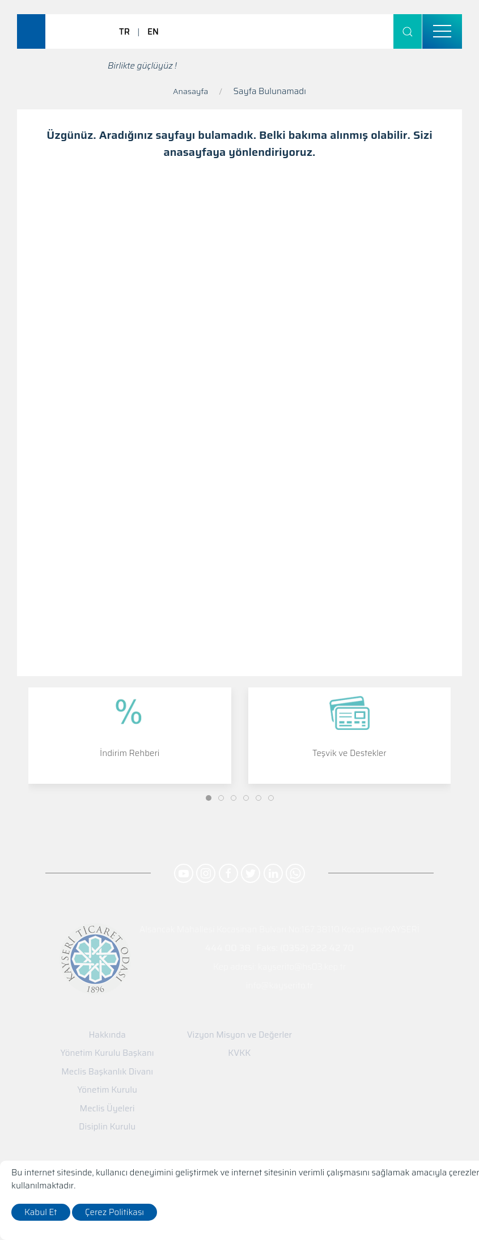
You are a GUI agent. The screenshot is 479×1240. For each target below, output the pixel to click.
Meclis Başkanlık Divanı (107, 1071)
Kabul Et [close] (40, 1212)
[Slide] (208, 798)
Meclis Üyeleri (107, 1108)
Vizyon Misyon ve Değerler (239, 1035)
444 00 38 (228, 948)
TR (124, 32)
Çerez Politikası (114, 1212)
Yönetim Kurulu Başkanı (107, 1053)
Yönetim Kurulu (107, 1090)
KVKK (239, 1053)
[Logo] (65, 31)
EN (153, 32)
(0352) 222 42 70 (317, 948)
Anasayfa (190, 91)
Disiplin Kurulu (107, 1126)
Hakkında (106, 1035)
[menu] (442, 31)
